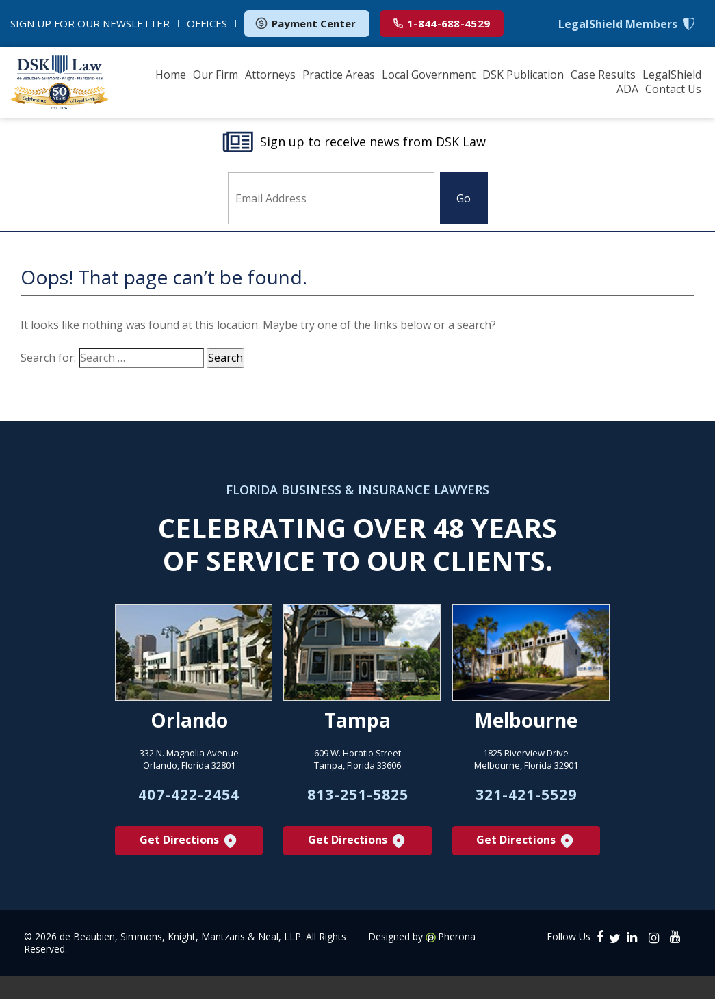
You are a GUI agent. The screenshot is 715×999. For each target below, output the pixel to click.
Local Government (429, 74)
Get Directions (189, 859)
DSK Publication (523, 74)
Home (170, 74)
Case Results (603, 74)
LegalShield (671, 74)
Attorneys (270, 74)
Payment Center (305, 23)
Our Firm (215, 74)
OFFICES (207, 23)
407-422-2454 (188, 810)
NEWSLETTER (90, 23)
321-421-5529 (526, 810)
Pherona (457, 955)
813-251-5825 (357, 810)
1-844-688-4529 (441, 23)
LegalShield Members (617, 24)
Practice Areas (338, 74)
